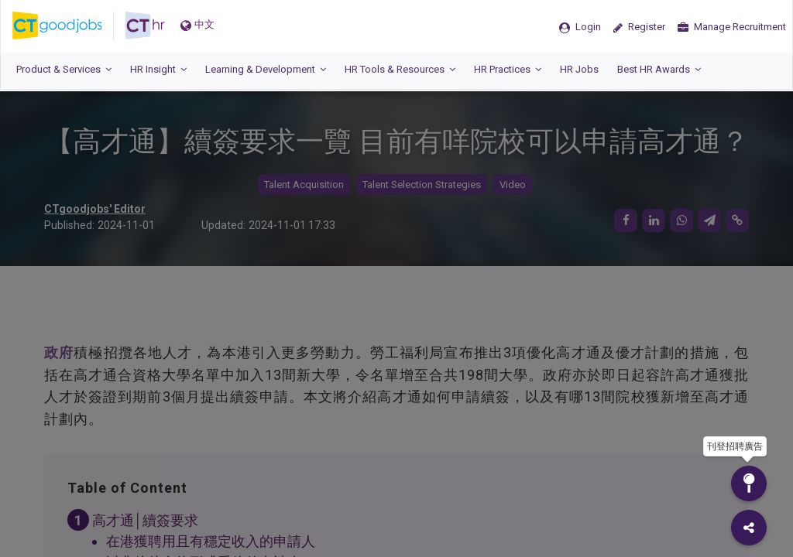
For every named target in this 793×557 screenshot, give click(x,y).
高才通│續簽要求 (145, 520)
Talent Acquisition (304, 184)
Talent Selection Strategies (421, 184)
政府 (59, 352)
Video (512, 184)
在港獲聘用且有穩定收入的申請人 (210, 541)
